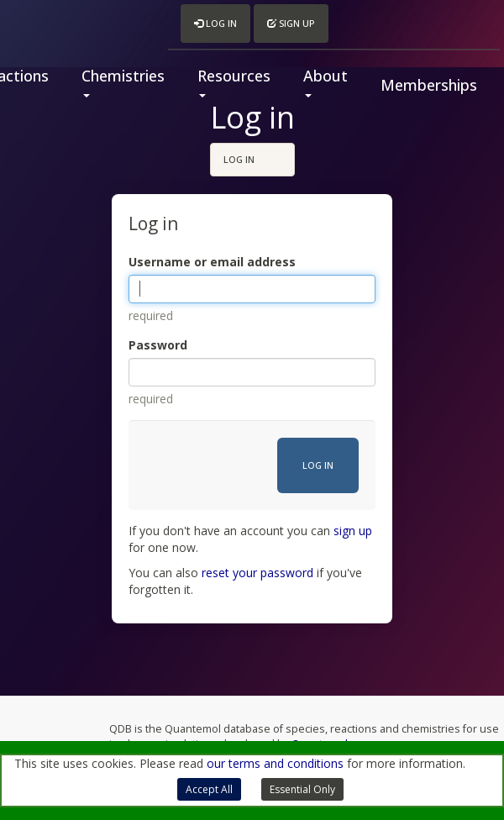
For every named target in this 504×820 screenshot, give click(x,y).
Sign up (291, 23)
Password (158, 345)
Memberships (429, 85)
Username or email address (212, 262)
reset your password (257, 573)
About (325, 81)
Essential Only (302, 789)
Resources (233, 81)
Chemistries (123, 81)
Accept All (209, 789)
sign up (352, 531)
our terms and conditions (275, 763)
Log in (215, 23)
